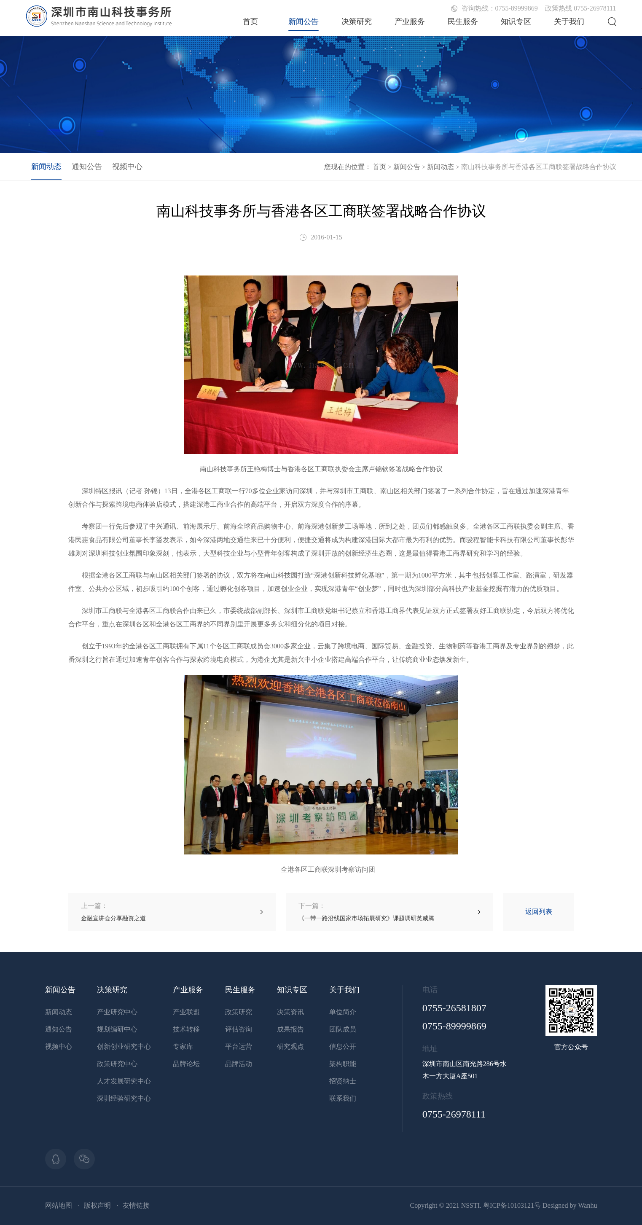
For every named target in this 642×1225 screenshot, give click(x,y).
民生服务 (463, 21)
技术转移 (186, 1029)
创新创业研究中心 (124, 1046)
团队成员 (342, 1029)
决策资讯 (290, 1011)
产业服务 (410, 21)
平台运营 (238, 1046)
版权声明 (97, 1205)
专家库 (183, 1046)
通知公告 (87, 166)
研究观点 (290, 1046)
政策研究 (238, 1011)
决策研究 (356, 21)
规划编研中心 (117, 1029)
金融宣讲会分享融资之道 (113, 911)
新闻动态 (440, 166)
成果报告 (290, 1029)
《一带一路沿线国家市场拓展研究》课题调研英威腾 (366, 911)
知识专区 (516, 21)
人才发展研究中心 (124, 1081)
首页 (250, 21)
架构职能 (342, 1063)
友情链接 (136, 1205)
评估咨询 (238, 1029)
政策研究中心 (117, 1063)
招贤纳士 (342, 1081)
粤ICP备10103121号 (512, 1205)
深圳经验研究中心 (124, 1098)
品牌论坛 (186, 1063)
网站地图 (58, 1205)
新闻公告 (303, 21)
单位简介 (342, 1011)
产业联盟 (186, 1011)
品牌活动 (238, 1063)
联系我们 (342, 1098)
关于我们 (569, 21)
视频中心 (127, 166)
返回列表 (538, 911)
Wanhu (587, 1205)
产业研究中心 (117, 1011)
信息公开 (342, 1046)
